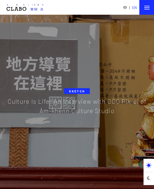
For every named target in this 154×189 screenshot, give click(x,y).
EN (134, 7)
